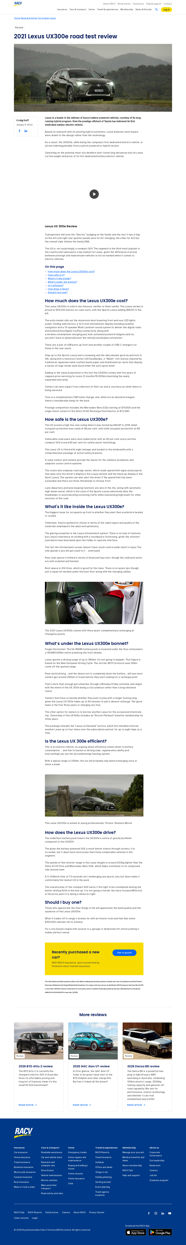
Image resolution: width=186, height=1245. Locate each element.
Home (71, 1147)
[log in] (166, 9)
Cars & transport (50, 1147)
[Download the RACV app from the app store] (135, 1232)
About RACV (109, 4)
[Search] (156, 9)
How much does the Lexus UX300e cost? (71, 272)
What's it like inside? (59, 279)
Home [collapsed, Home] (92, 10)
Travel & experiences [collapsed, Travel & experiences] (107, 10)
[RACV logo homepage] (18, 4)
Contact (168, 4)
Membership (129, 1147)
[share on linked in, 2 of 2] (26, 131)
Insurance (19, 1147)
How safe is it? (56, 275)
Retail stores (124, 4)
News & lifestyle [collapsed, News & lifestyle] (144, 10)
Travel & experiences (106, 1147)
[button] (94, 194)
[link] (23, 1133)
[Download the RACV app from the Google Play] (160, 1232)
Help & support (154, 4)
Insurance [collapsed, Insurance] (62, 10)
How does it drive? (58, 289)
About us (154, 1147)
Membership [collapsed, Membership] (126, 10)
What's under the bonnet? (62, 282)
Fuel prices (138, 4)
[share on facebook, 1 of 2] (19, 131)
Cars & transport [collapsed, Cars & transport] (77, 10)
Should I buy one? (58, 293)
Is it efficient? (56, 286)
